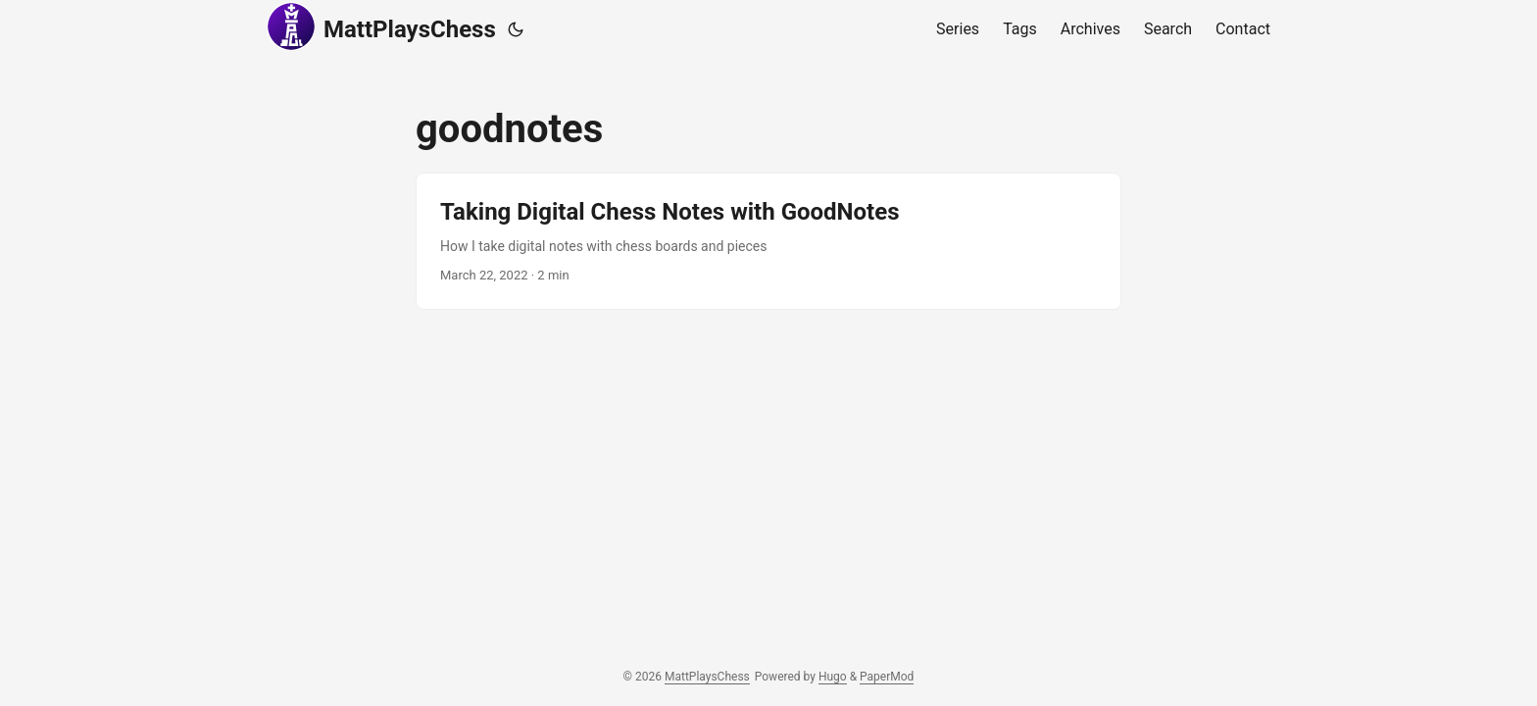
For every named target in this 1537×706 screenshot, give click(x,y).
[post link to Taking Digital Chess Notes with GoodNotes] (768, 241)
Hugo (832, 676)
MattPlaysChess (381, 26)
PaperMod (887, 676)
